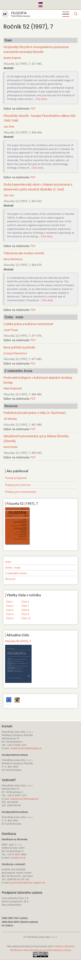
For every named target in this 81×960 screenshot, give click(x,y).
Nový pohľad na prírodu (19, 347)
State (8, 561)
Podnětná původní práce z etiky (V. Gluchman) (34, 413)
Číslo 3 (10, 610)
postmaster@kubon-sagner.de (27, 882)
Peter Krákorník (12, 388)
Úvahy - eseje (12, 567)
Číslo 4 (10, 614)
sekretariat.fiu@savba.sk (24, 798)
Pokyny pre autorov (18, 485)
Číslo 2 (10, 605)
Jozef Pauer (10, 330)
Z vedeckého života (16, 573)
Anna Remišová (12, 259)
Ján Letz (8, 195)
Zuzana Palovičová (15, 353)
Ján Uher (8, 126)
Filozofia (19, 13)
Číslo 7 (25, 605)
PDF (33, 108)
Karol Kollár (10, 447)
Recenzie (10, 579)
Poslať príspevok (16, 478)
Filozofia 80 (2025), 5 (18, 641)
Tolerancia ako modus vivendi (23, 253)
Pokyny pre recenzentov (20, 492)
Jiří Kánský (10, 418)
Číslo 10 (25, 618)
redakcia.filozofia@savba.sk (26, 748)
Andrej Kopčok (12, 58)
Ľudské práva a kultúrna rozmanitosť (28, 324)
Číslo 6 (25, 601)
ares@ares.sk (18, 857)
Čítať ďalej (41, 99)
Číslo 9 (25, 614)
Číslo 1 (10, 601)
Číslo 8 (25, 610)
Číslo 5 (10, 618)
